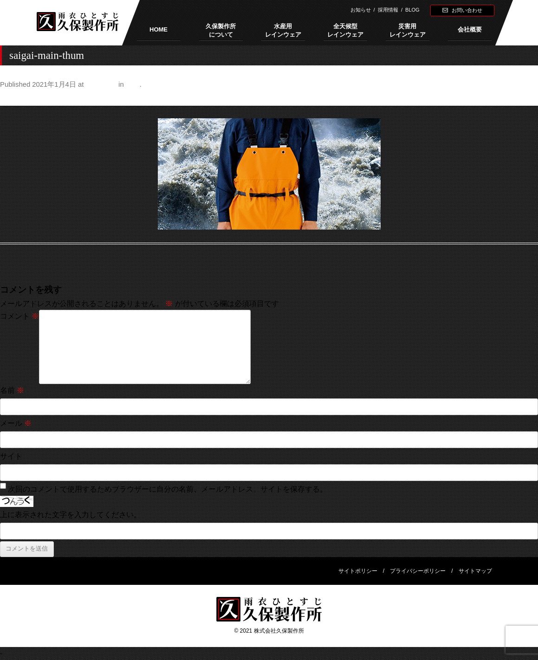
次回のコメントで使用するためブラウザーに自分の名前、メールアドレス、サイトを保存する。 (167, 489)
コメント (19, 316)
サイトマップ (475, 571)
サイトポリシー (357, 571)
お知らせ (360, 10)
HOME (158, 29)
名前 (12, 390)
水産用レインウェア (283, 30)
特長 (133, 84)
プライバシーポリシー (418, 571)
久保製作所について (221, 30)
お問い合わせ (467, 10)
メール (16, 423)
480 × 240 (101, 84)
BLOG (412, 10)
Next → (525, 98)
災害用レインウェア (407, 30)
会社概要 (470, 29)
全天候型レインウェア (345, 30)
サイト (11, 456)
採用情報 (388, 10)
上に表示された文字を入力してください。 (70, 515)
